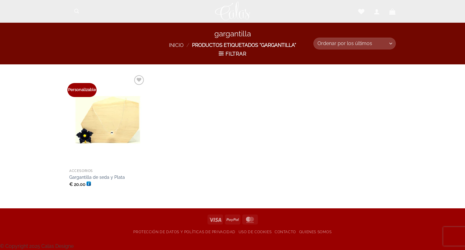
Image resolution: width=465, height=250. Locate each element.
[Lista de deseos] (361, 11)
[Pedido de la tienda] (354, 44)
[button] (377, 11)
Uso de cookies (255, 231)
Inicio (176, 45)
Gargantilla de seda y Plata (97, 177)
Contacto (285, 231)
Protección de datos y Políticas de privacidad (184, 231)
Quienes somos (315, 231)
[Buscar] (76, 11)
